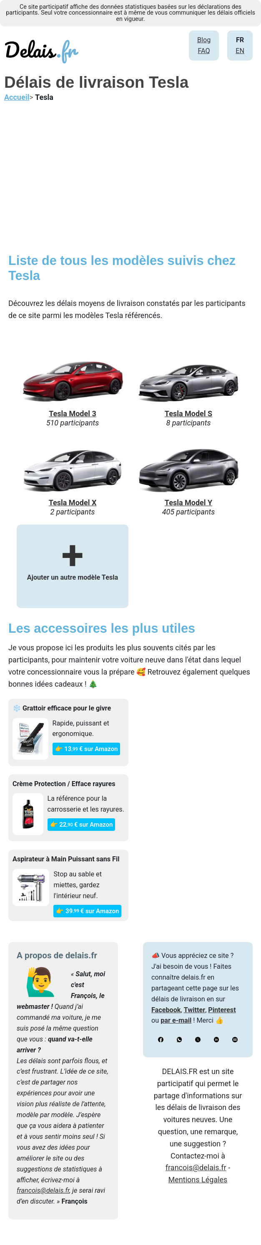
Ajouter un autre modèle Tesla (72, 565)
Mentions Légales (198, 1179)
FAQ (204, 51)
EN (240, 51)
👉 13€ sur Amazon (86, 749)
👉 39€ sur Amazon (87, 911)
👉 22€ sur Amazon (81, 824)
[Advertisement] (130, 181)
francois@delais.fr (43, 1190)
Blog (204, 40)
